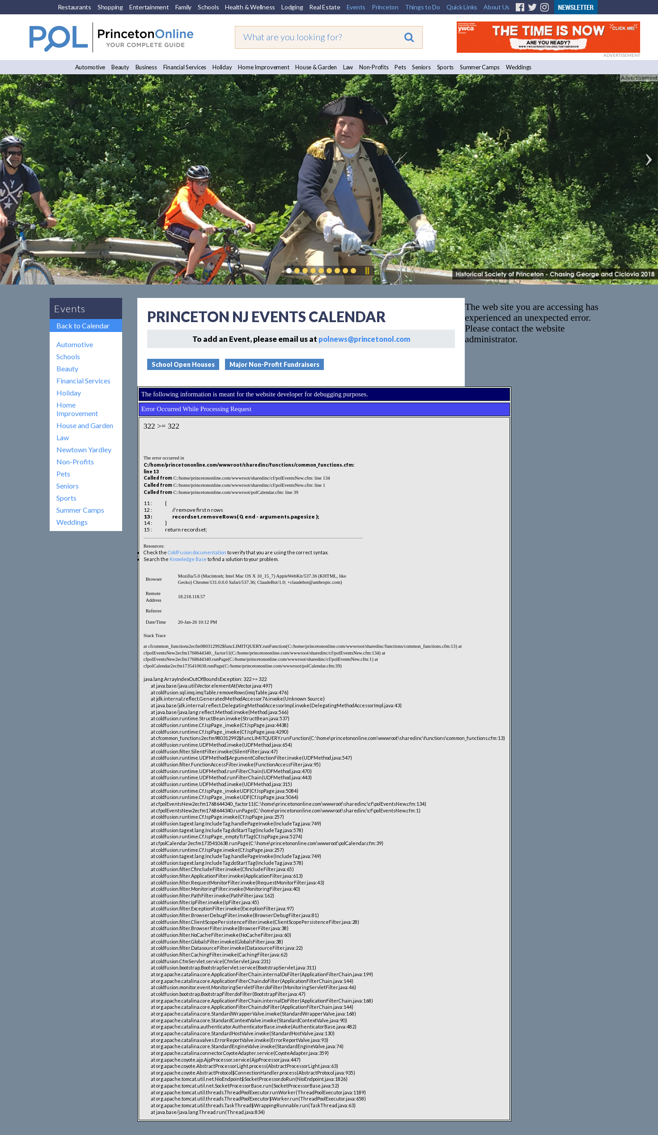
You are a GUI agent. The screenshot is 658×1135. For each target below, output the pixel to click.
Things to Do (422, 7)
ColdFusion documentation (197, 552)
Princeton (385, 7)
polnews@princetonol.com (364, 339)
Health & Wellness (250, 7)
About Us (496, 7)
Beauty (120, 67)
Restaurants (74, 7)
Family (183, 7)
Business (146, 67)
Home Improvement (263, 67)
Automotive (90, 67)
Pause (367, 271)
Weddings (518, 67)
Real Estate (324, 7)
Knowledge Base (188, 559)
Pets (400, 67)
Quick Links (461, 7)
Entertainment (149, 7)
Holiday (222, 67)
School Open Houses (183, 364)
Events (356, 7)
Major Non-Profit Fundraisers (274, 364)
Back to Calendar (83, 325)
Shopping (110, 7)
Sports (445, 67)
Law (348, 67)
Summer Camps (480, 67)
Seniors (421, 67)
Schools (208, 7)
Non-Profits (373, 67)
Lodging (292, 7)
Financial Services (185, 67)
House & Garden (316, 67)
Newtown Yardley (83, 449)
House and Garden (84, 425)
